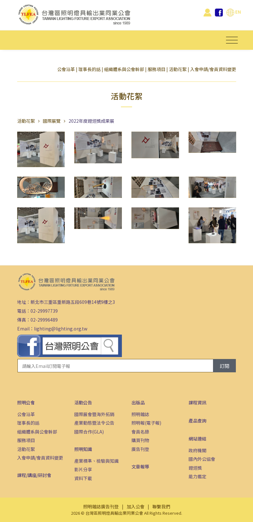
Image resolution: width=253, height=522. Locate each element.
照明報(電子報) (146, 423)
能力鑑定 (197, 476)
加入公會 (135, 506)
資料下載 (83, 478)
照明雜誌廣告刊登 (101, 506)
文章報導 (140, 466)
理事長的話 (89, 69)
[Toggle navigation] (232, 40)
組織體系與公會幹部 (124, 69)
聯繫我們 (161, 506)
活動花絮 (178, 69)
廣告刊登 (140, 449)
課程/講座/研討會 (34, 475)
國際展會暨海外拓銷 (94, 414)
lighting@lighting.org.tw (60, 328)
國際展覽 (52, 121)
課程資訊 (197, 402)
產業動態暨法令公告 (94, 423)
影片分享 (83, 469)
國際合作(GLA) (89, 431)
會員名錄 (140, 431)
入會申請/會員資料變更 (213, 69)
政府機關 (197, 450)
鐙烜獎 (195, 468)
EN (233, 12)
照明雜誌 (140, 414)
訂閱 (224, 365)
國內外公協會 (202, 459)
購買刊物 (140, 440)
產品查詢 (197, 420)
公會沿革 (66, 69)
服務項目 (156, 69)
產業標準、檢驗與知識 (96, 461)
